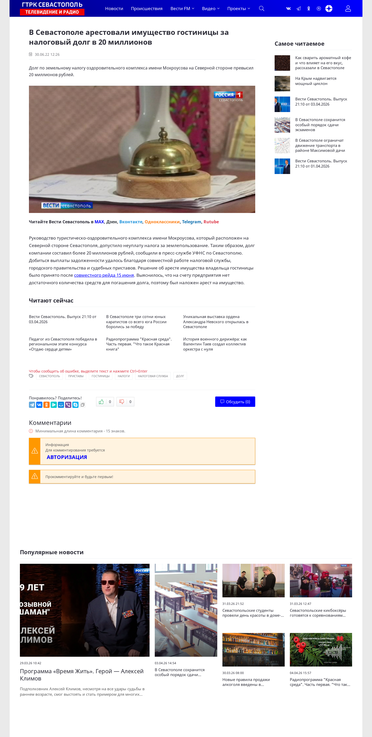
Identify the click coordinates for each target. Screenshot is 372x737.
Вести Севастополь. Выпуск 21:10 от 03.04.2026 (62, 319)
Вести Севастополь (69, 222)
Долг (180, 376)
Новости (114, 8)
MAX (99, 222)
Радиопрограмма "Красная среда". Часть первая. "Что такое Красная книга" (139, 344)
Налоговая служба (153, 376)
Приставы (75, 376)
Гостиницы (101, 376)
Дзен (111, 222)
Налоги (124, 376)
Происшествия (147, 8)
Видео (208, 8)
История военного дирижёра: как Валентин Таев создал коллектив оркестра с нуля (215, 344)
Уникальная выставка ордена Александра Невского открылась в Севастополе (216, 321)
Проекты (236, 8)
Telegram (191, 222)
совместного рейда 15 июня (104, 275)
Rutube (211, 222)
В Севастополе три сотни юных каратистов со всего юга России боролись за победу (136, 321)
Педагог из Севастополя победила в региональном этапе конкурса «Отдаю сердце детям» (63, 344)
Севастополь (49, 376)
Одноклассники (162, 222)
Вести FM (180, 8)
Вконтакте (130, 222)
